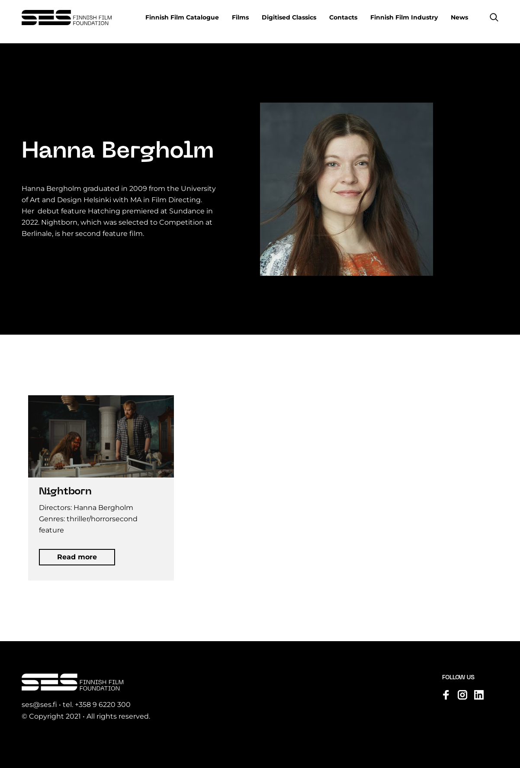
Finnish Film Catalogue (182, 17)
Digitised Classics (289, 17)
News (459, 17)
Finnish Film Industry (404, 17)
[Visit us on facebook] (446, 695)
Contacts (343, 17)
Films (240, 17)
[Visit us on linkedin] (479, 695)
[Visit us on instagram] (462, 695)
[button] (494, 17)
